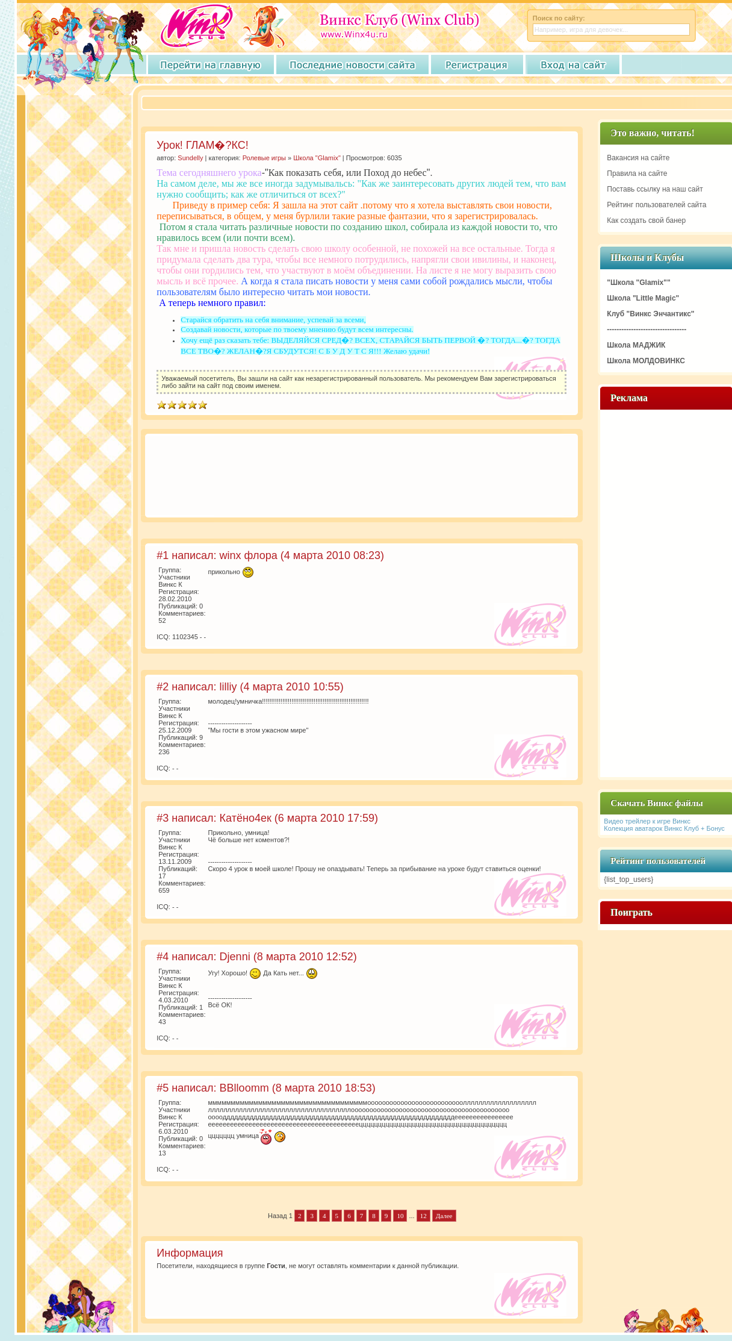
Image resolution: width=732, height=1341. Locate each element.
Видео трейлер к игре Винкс (647, 821)
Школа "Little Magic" (643, 298)
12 (423, 1215)
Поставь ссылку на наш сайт (655, 189)
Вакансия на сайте (638, 158)
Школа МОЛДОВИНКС (646, 361)
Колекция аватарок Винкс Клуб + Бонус (664, 828)
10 (400, 1215)
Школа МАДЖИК (636, 345)
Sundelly (190, 157)
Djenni (235, 957)
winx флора (249, 555)
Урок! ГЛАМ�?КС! (202, 145)
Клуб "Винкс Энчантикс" (650, 314)
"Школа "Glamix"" (638, 282)
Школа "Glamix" (317, 157)
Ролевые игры (264, 157)
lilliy (228, 687)
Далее (444, 1215)
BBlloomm (244, 1088)
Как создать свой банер (646, 220)
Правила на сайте (637, 173)
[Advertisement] (196, 477)
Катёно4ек (245, 818)
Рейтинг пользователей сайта (656, 205)
